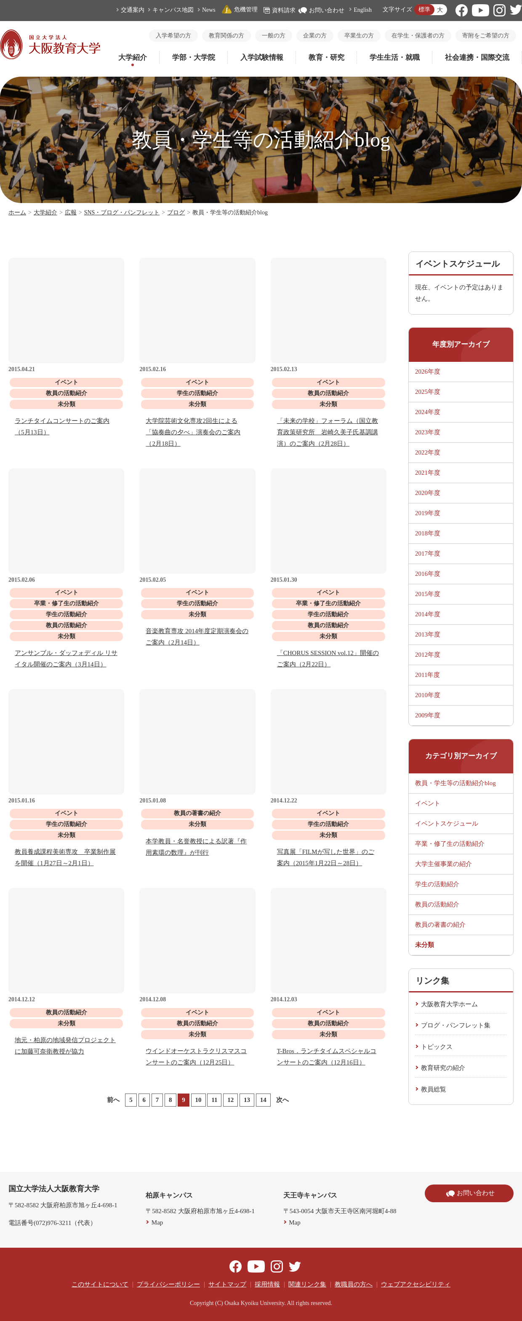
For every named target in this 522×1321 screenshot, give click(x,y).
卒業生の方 (359, 35)
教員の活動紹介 (437, 904)
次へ (282, 1099)
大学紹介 (132, 57)
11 (214, 1099)
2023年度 (427, 432)
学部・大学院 (193, 57)
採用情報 (267, 1284)
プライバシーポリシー (168, 1284)
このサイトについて (100, 1284)
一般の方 (273, 35)
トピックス (437, 1046)
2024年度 (427, 412)
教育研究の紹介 (443, 1067)
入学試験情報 (261, 57)
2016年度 (427, 573)
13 (247, 1099)
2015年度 (427, 594)
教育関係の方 (226, 35)
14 (263, 1099)
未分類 (424, 944)
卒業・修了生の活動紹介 (450, 843)
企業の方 (315, 35)
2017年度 (427, 553)
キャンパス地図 (173, 10)
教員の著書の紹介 (440, 924)
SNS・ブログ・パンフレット (122, 212)
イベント (427, 803)
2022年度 (427, 452)
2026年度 (427, 371)
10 (198, 1099)
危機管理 (239, 9)
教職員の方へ (354, 1284)
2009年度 (427, 715)
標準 (424, 9)
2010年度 (427, 695)
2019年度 (427, 513)
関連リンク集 (307, 1284)
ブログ (176, 212)
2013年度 (427, 634)
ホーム (17, 212)
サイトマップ (227, 1284)
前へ (113, 1099)
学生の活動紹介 (437, 884)
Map (157, 1222)
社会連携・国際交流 (477, 57)
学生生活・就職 (395, 57)
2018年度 (427, 533)
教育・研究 (326, 57)
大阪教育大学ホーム (449, 1004)
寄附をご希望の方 (485, 35)
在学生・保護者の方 (418, 35)
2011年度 (427, 674)
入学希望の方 (173, 35)
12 (230, 1099)
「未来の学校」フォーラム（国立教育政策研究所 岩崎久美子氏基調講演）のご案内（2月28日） (327, 432)
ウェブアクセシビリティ (415, 1284)
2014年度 (427, 614)
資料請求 (280, 10)
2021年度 (427, 472)
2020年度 (427, 492)
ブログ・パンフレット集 (455, 1025)
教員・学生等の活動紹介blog (455, 783)
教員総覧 (433, 1089)
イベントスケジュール (446, 823)
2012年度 (427, 654)
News (209, 10)
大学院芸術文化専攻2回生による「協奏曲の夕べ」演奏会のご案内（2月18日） (193, 432)
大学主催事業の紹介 (443, 864)
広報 (71, 212)
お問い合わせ (321, 10)
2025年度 (427, 391)
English (363, 10)
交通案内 (132, 10)
